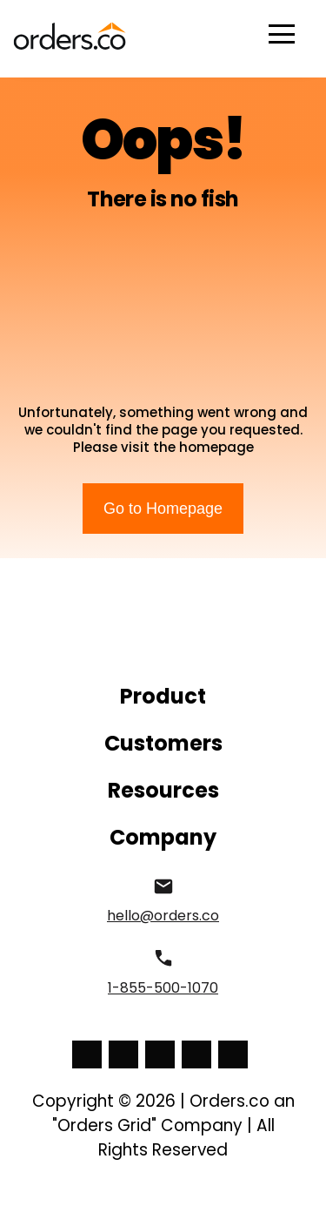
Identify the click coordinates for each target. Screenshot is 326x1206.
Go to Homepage (163, 508)
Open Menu (282, 34)
